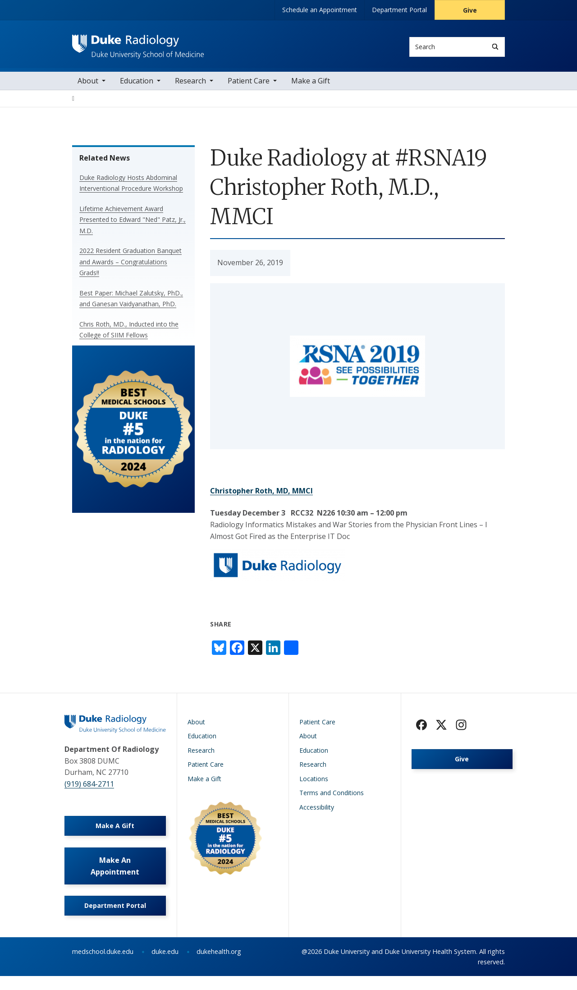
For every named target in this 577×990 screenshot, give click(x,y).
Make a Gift (310, 86)
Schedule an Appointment (319, 9)
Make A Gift (115, 833)
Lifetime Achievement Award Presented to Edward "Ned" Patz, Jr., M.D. (132, 224)
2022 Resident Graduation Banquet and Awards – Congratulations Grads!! (130, 266)
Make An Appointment (115, 877)
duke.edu (165, 965)
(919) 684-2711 (89, 789)
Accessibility (316, 812)
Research (190, 86)
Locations (313, 783)
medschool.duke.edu (102, 965)
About (88, 86)
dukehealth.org (219, 965)
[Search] (495, 46)
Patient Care (249, 86)
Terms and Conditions (331, 797)
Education (136, 86)
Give (470, 10)
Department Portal (399, 9)
